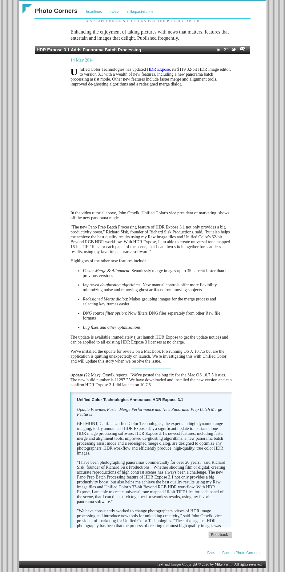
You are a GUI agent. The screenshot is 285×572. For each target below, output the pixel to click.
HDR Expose (158, 69)
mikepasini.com (140, 12)
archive (115, 12)
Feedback (219, 535)
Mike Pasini (224, 564)
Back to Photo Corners (240, 553)
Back (211, 553)
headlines (94, 12)
